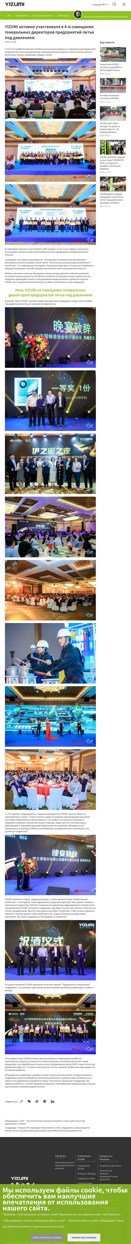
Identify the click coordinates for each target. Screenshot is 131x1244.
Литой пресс (63, 15)
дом (9, 15)
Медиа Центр (21, 15)
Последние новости (43, 15)
